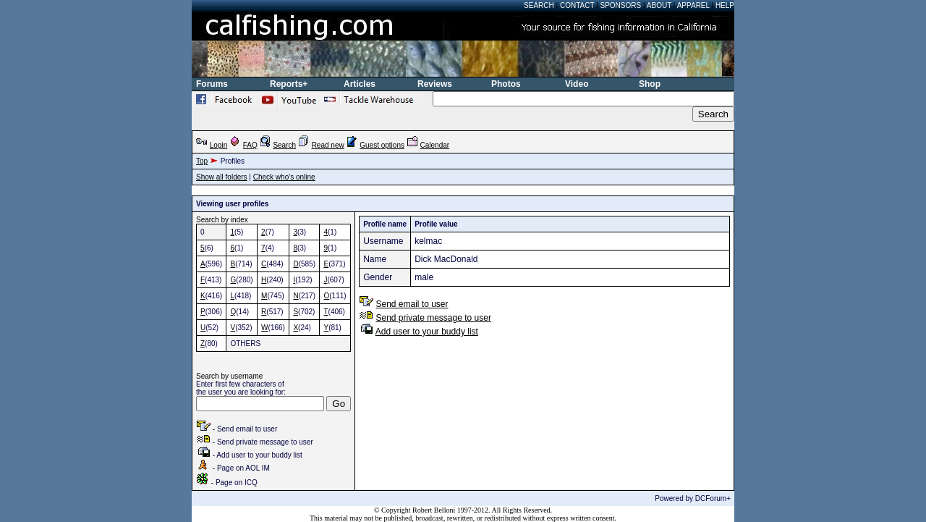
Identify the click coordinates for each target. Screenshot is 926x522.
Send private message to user (432, 318)
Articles (359, 84)
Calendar (435, 145)
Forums (212, 84)
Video (576, 84)
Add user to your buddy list (426, 332)
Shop (649, 84)
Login (218, 145)
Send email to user (411, 304)
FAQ (250, 145)
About (659, 5)
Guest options (382, 145)
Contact (577, 5)
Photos (506, 84)
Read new (328, 145)
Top (202, 161)
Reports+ (288, 84)
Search (539, 5)
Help (724, 5)
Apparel (693, 5)
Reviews (434, 84)
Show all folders (221, 177)
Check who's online (284, 177)
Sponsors (621, 5)
